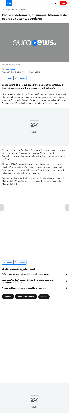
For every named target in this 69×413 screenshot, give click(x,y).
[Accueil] (2, 9)
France (22, 9)
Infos (8, 9)
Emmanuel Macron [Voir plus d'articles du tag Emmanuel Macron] (26, 297)
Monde (14, 9)
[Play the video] (34, 42)
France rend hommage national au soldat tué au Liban (24, 288)
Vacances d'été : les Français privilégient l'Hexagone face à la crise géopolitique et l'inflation (28, 281)
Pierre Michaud (10, 69)
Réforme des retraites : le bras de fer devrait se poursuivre (25, 274)
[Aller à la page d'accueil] (9, 3)
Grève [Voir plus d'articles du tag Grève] (43, 297)
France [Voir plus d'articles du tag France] (8, 297)
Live (63, 3)
